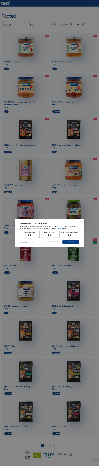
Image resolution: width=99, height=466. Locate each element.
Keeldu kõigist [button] (52, 242)
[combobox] (79, 221)
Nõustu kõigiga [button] (70, 242)
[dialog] (49, 233)
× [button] (81, 221)
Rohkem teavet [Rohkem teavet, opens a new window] (62, 228)
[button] (26, 242)
